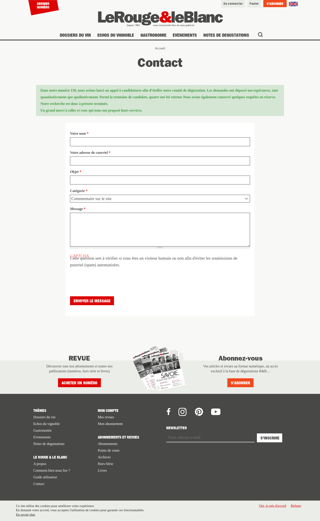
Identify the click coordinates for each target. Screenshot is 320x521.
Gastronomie (153, 35)
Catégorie (79, 191)
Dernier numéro (43, 5)
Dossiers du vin (75, 35)
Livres (102, 470)
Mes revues (106, 417)
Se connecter (233, 3)
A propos (39, 464)
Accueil (160, 48)
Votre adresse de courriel (90, 152)
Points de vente (109, 450)
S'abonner (275, 3)
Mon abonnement (110, 424)
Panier (254, 3)
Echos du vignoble (115, 35)
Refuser (296, 505)
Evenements (185, 35)
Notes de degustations (226, 35)
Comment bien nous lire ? (51, 470)
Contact (38, 484)
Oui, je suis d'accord (272, 505)
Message (78, 209)
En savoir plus (25, 514)
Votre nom (79, 133)
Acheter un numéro (79, 382)
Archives (104, 457)
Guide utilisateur (45, 477)
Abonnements (108, 444)
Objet (75, 172)
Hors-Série (105, 464)
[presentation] (104, 277)
